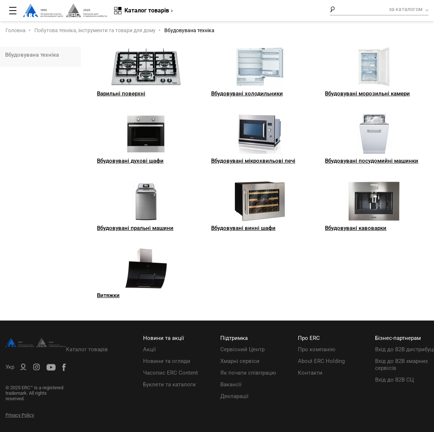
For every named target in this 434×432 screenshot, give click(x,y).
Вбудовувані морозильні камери (367, 93)
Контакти (310, 373)
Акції (149, 349)
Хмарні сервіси (239, 361)
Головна (15, 30)
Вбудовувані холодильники (247, 93)
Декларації (234, 396)
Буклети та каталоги (169, 384)
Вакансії (231, 384)
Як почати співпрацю (248, 373)
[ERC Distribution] (35, 345)
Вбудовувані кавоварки (355, 228)
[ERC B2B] (23, 368)
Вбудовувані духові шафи (130, 161)
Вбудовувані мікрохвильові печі (253, 161)
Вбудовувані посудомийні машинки (371, 161)
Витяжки (108, 295)
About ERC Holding (321, 361)
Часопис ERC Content (170, 373)
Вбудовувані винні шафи (243, 228)
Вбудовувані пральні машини (135, 228)
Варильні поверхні (121, 93)
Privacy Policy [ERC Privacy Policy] (19, 415)
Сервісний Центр (242, 349)
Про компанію (316, 349)
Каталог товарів (87, 349)
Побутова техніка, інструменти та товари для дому (95, 30)
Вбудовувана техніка (32, 55)
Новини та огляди (166, 361)
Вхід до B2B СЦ (394, 379)
